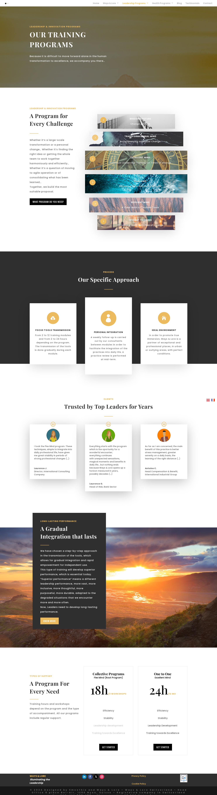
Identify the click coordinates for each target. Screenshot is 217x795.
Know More (49, 621)
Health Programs (161, 3)
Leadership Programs (134, 3)
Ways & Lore (109, 3)
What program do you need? (48, 201)
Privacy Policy (139, 776)
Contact (207, 3)
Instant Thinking (140, 220)
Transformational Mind (140, 136)
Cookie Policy (139, 783)
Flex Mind (140, 181)
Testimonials (192, 3)
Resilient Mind (140, 202)
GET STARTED (108, 747)
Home (96, 3)
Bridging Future (140, 118)
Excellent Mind (140, 157)
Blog (179, 3)
